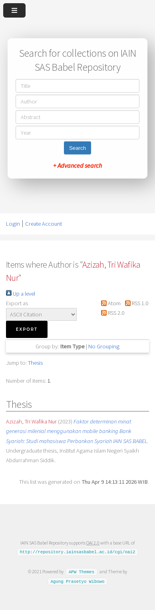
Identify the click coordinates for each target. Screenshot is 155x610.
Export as (17, 303)
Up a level (20, 293)
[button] (27, 329)
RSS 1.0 (135, 303)
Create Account (43, 223)
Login (13, 223)
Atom (109, 303)
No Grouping (103, 346)
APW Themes (81, 571)
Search (77, 148)
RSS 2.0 (111, 312)
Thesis (35, 362)
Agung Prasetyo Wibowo (78, 581)
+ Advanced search (77, 165)
